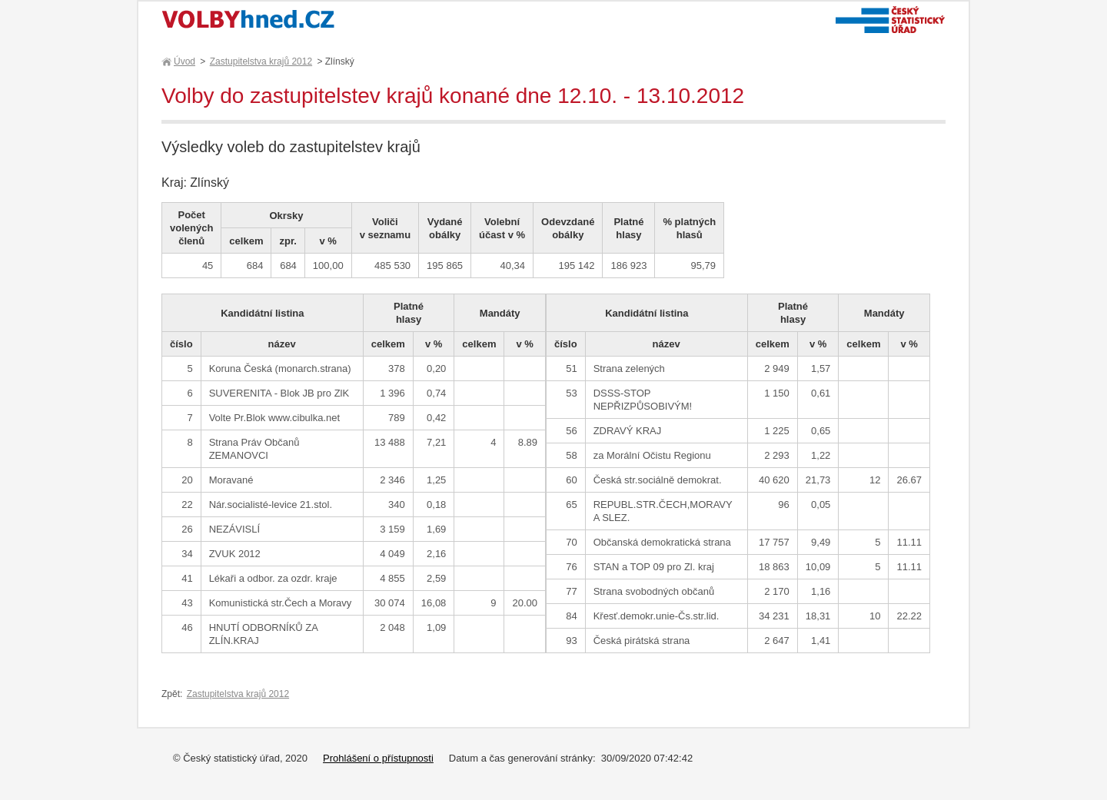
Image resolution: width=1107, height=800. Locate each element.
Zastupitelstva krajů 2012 (261, 61)
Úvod (183, 61)
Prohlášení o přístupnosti (378, 758)
